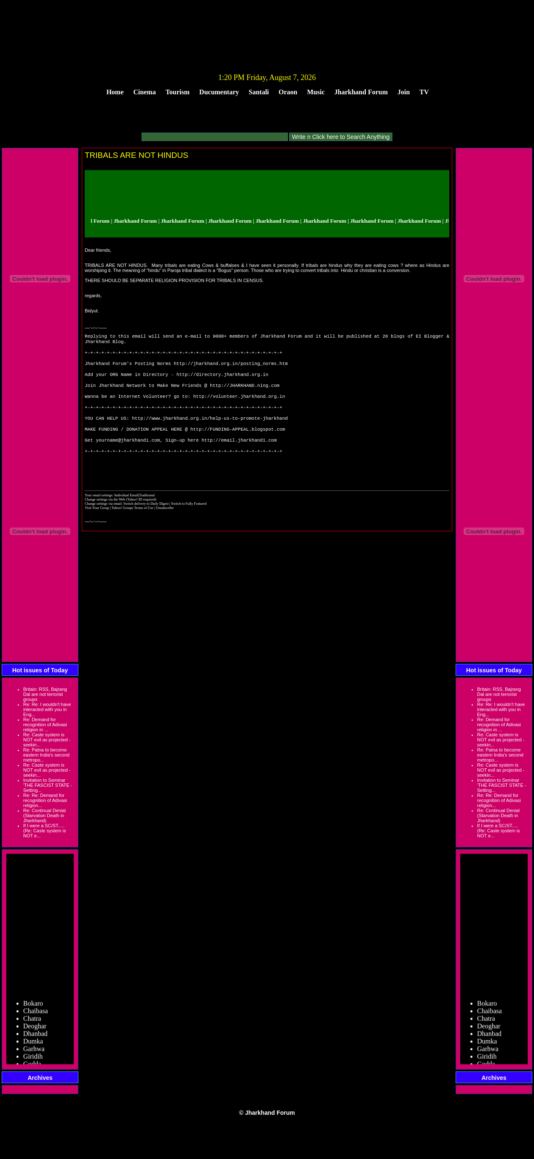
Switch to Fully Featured (189, 524)
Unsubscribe (165, 529)
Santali (259, 92)
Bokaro (33, 1014)
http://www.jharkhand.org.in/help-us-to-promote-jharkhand (210, 431)
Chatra (32, 1030)
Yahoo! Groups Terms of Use (133, 529)
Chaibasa (35, 1022)
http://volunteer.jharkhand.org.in (239, 406)
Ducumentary (219, 92)
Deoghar (34, 1037)
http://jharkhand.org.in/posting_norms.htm (231, 368)
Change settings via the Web (105, 520)
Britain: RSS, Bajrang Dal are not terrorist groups (45, 694)
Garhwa (34, 1060)
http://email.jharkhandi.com (238, 456)
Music (316, 92)
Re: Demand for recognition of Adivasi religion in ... (45, 724)
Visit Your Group (97, 529)
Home (114, 92)
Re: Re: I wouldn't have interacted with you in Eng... (47, 709)
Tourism (178, 92)
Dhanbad (35, 1045)
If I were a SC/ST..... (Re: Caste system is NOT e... (44, 830)
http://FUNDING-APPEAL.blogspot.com (238, 444)
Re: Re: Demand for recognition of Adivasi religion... (45, 800)
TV (424, 92)
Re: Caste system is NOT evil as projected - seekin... (46, 739)
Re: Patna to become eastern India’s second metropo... (46, 754)
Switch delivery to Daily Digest (146, 524)
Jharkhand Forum (361, 92)
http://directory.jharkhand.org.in (222, 381)
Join (403, 92)
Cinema (144, 92)
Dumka (33, 1052)
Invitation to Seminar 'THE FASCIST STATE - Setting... (47, 785)
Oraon (288, 92)
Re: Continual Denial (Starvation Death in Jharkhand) (44, 815)
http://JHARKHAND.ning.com (244, 393)
